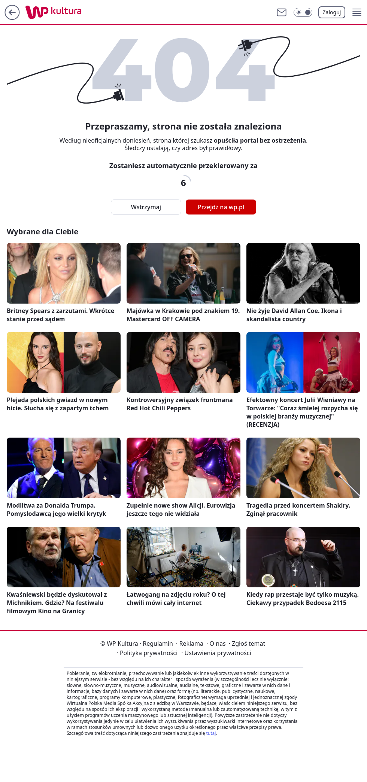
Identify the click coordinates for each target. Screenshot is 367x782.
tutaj (211, 733)
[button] (357, 12)
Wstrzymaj (146, 207)
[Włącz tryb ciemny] (303, 12)
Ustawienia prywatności (216, 653)
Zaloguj (332, 12)
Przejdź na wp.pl (221, 207)
